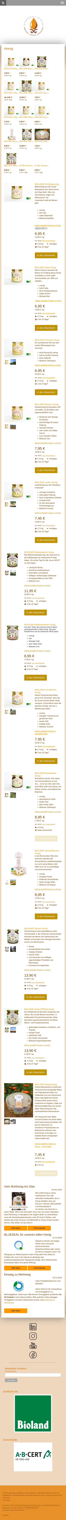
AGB (12, 1505)
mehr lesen (15, 1228)
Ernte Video (46, 1146)
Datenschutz (6, 1508)
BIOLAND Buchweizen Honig (34, 69)
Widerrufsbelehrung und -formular (25, 1505)
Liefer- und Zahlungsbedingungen (51, 1495)
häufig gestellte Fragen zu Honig (48, 225)
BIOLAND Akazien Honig (14, 69)
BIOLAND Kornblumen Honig (52, 93)
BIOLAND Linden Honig (13, 117)
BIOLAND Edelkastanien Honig (52, 69)
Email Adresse (10, 1371)
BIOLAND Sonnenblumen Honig (17, 141)
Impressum (5, 1505)
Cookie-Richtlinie (17, 1508)
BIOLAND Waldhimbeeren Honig (17, 166)
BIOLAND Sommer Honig (50, 117)
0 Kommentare (39, 1228)
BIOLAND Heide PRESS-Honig (34, 93)
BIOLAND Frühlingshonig (14, 93)
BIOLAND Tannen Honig (32, 141)
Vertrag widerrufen (31, 1508)
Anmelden (5, 1515)
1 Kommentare (39, 1268)
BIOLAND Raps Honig (31, 117)
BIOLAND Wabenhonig (49, 141)
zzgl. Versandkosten (48, 241)
